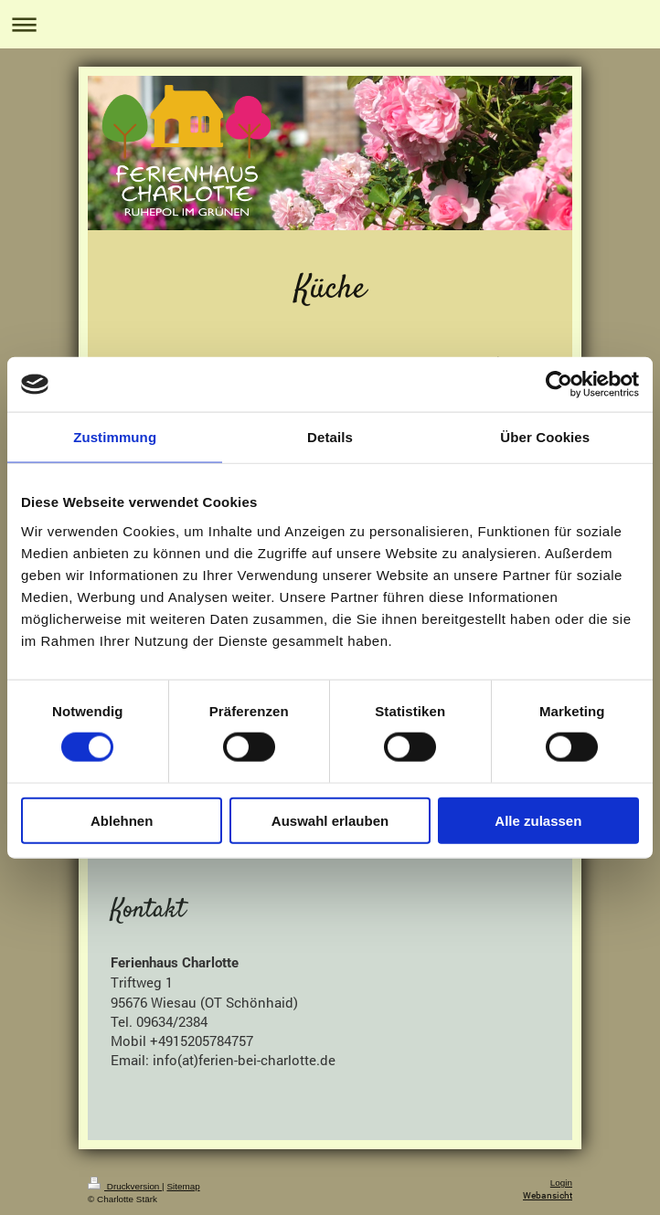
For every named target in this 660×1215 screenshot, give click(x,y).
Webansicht (547, 1195)
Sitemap (182, 1186)
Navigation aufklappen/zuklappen (330, 24)
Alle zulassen (538, 820)
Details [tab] (330, 437)
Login (561, 1183)
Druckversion (125, 1186)
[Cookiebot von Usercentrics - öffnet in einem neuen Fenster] (559, 384)
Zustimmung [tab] (114, 437)
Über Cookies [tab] (545, 437)
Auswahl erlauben (330, 820)
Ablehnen (121, 820)
